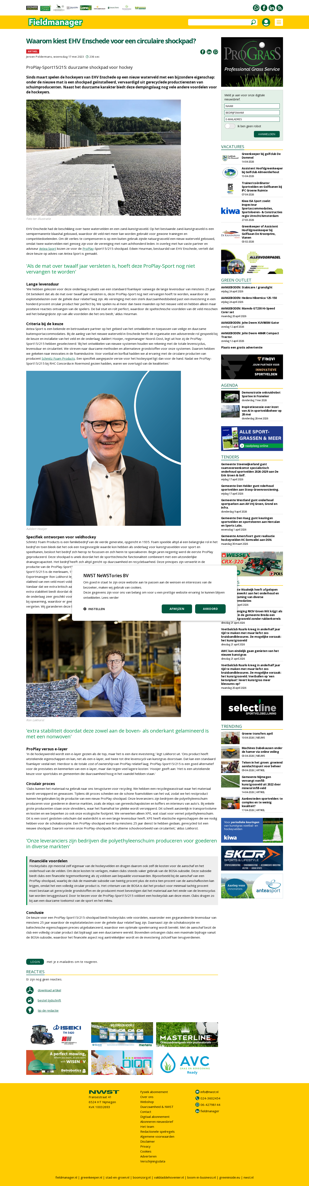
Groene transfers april (257, 733)
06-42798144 (210, 1105)
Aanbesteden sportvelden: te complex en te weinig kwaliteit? (262, 802)
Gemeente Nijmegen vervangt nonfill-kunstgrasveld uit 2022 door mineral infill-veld (261, 782)
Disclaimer (147, 1141)
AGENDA (229, 385)
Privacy (145, 1146)
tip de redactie (48, 1010)
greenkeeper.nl (91, 1177)
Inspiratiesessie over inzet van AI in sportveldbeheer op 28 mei (262, 410)
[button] (94, 609)
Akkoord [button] (210, 609)
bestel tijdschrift (49, 1000)
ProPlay (88, 248)
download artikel (49, 990)
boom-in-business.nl (201, 1177)
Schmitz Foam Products (58, 358)
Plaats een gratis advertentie (242, 347)
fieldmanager (209, 1111)
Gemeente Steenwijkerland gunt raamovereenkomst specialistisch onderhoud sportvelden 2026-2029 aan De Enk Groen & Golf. (249, 469)
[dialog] (154, 593)
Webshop (147, 1102)
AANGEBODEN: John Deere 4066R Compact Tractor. (250, 335)
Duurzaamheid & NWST (156, 1107)
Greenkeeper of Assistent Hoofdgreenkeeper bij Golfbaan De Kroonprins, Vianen (260, 231)
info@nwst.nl (209, 1092)
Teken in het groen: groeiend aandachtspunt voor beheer (262, 764)
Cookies (145, 1151)
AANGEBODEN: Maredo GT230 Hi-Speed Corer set (248, 310)
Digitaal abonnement (155, 1117)
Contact (145, 1112)
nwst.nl (249, 1177)
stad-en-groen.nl (117, 1177)
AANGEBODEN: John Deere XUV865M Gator (250, 323)
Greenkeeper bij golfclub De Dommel (261, 155)
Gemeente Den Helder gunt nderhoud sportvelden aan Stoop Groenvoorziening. (250, 487)
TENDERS (230, 457)
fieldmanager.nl (66, 1177)
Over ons (146, 1097)
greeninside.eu (229, 1177)
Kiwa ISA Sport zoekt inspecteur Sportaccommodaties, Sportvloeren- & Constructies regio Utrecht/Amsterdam (262, 208)
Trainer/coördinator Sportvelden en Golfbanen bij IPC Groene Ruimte (262, 186)
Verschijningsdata (152, 1161)
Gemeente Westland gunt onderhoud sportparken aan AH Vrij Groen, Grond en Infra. (249, 503)
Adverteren (148, 1156)
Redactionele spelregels (157, 1131)
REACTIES (35, 971)
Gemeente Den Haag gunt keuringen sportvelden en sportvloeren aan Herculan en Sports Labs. (250, 521)
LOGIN (35, 962)
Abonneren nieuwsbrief (156, 1121)
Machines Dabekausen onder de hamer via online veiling (262, 750)
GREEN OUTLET (236, 280)
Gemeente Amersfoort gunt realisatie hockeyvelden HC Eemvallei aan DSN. (248, 538)
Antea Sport (47, 248)
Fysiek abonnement (154, 1092)
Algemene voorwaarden (157, 1136)
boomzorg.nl (142, 1177)
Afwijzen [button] (177, 609)
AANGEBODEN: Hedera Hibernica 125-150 (249, 298)
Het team (147, 1126)
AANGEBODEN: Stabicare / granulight (246, 287)
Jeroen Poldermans (39, 56)
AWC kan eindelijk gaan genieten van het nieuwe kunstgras (250, 653)
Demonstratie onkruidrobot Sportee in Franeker (261, 394)
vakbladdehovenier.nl (169, 1177)
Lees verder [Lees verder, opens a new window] (110, 597)
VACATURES (232, 146)
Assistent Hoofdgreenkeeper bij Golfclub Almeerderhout (262, 170)
